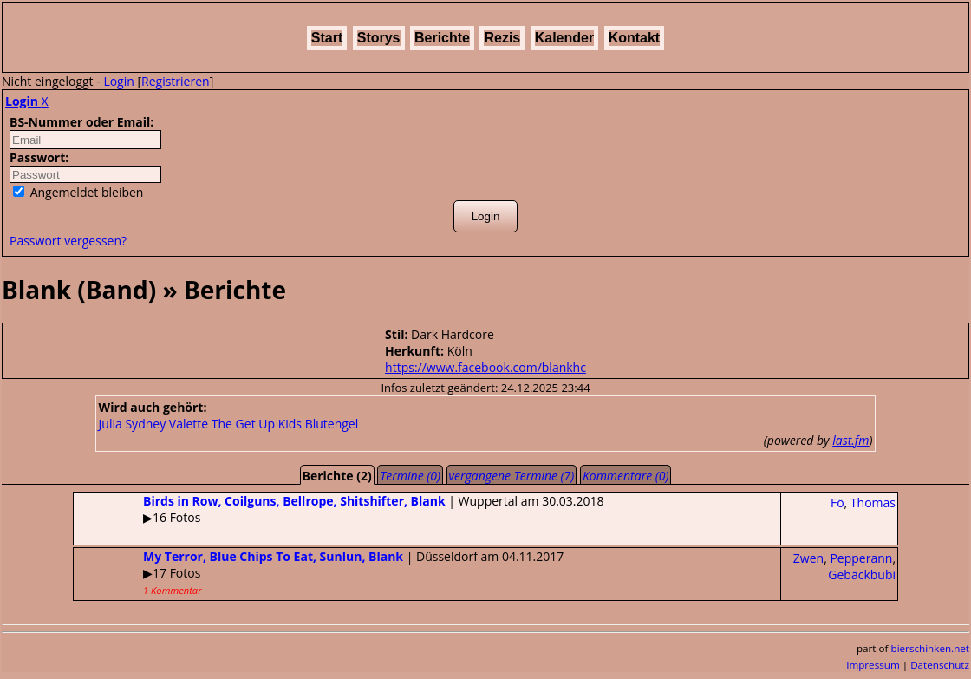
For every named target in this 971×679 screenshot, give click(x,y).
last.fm (850, 440)
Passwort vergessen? (68, 240)
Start (326, 37)
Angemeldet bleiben (78, 192)
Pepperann (861, 558)
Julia (110, 423)
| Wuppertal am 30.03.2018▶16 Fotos (339, 509)
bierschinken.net (930, 648)
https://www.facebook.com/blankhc (485, 367)
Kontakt (635, 37)
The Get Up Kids (257, 423)
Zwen (808, 558)
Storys (379, 37)
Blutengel (332, 423)
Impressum (873, 664)
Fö (837, 502)
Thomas (873, 502)
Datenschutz (939, 664)
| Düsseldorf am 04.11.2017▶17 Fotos (319, 572)
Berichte (442, 37)
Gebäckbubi (862, 574)
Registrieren (175, 81)
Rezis (502, 37)
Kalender (564, 37)
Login (118, 81)
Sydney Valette (166, 423)
